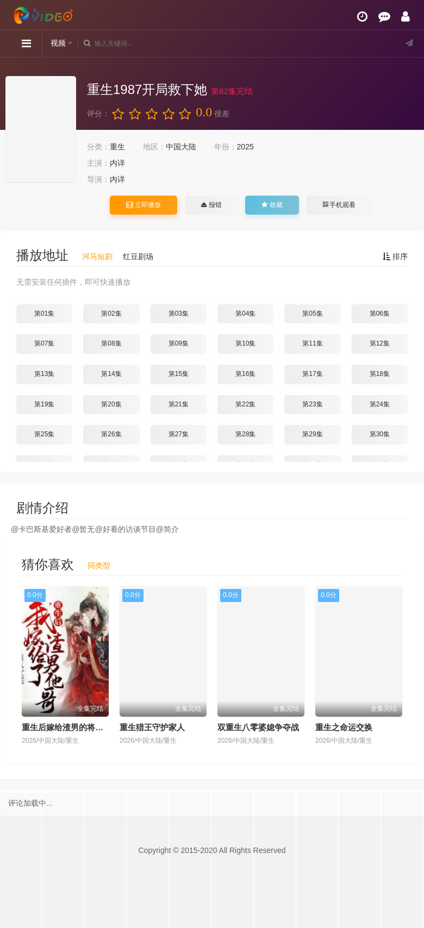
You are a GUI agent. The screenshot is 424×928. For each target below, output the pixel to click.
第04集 (245, 313)
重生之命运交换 (343, 727)
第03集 (179, 313)
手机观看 (339, 205)
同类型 (99, 565)
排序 (395, 256)
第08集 (111, 343)
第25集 (44, 434)
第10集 (245, 343)
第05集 (312, 313)
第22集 (245, 404)
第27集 (179, 434)
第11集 (312, 343)
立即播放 (143, 205)
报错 (211, 205)
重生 (117, 146)
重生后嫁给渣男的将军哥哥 (71, 727)
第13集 (44, 374)
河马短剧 (97, 256)
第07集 (44, 343)
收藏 (271, 205)
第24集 (380, 404)
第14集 (111, 374)
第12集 (380, 343)
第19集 (44, 404)
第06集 (380, 313)
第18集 (380, 374)
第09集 (179, 343)
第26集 (111, 434)
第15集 (179, 374)
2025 (245, 146)
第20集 (111, 404)
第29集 (312, 434)
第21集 (179, 404)
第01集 (44, 313)
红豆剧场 (138, 256)
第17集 (312, 374)
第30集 (380, 434)
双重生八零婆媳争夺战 (258, 727)
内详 (117, 163)
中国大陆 (181, 146)
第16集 (245, 374)
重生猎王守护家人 (152, 727)
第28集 (245, 434)
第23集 (312, 404)
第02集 (111, 313)
